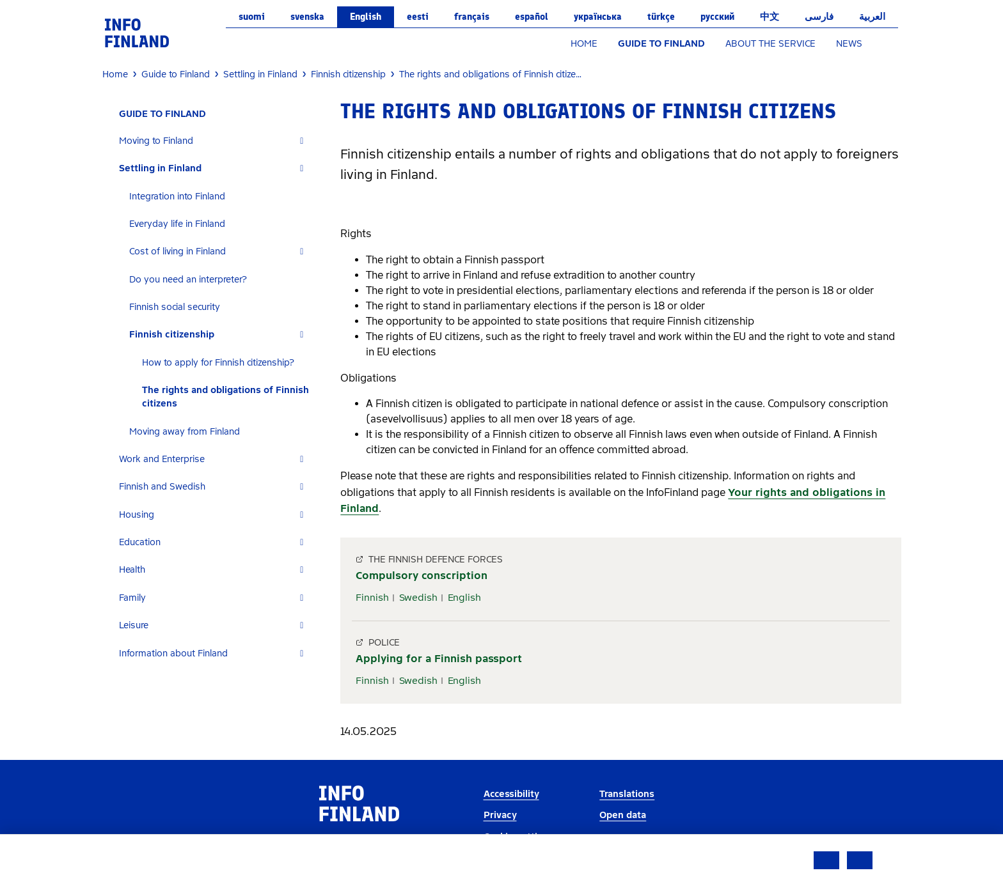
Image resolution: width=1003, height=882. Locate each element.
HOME (584, 43)
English (365, 16)
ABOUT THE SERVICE (770, 43)
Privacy (500, 815)
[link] (137, 32)
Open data (622, 815)
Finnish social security (174, 307)
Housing (136, 514)
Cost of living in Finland (177, 251)
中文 (769, 16)
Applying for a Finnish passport (439, 659)
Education (140, 542)
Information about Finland (173, 653)
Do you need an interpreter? (188, 279)
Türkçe (661, 16)
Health (132, 569)
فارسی (819, 16)
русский (717, 16)
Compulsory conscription (421, 575)
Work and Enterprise (162, 459)
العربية (872, 16)
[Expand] (301, 141)
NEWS (849, 43)
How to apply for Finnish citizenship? (218, 362)
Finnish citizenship (171, 334)
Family (132, 597)
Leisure (133, 625)
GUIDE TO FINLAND (661, 43)
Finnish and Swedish (162, 486)
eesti (418, 16)
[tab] (216, 141)
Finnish (372, 597)
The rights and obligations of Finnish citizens (225, 397)
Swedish (418, 597)
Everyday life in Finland (177, 224)
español (531, 16)
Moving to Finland (156, 140)
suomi (252, 16)
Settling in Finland (160, 168)
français (471, 16)
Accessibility (511, 794)
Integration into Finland (177, 196)
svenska (307, 16)
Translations (626, 794)
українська (598, 16)
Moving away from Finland (184, 431)
